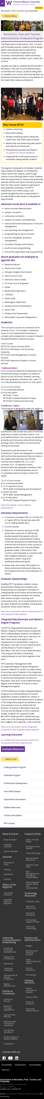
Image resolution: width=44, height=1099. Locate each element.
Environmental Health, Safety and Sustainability (32, 885)
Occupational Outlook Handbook (20, 152)
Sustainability (35, 1064)
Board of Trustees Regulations (9, 1008)
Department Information (15, 799)
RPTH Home (9, 823)
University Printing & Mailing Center (10, 950)
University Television (8, 969)
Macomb (16, 4)
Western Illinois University (26, 1)
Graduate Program (12, 775)
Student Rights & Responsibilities (11, 1038)
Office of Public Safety (32, 840)
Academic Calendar (8, 845)
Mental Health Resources (32, 859)
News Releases (10, 839)
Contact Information (13, 815)
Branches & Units (9, 863)
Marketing (8, 963)
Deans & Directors (30, 1003)
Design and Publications (9, 957)
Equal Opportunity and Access (33, 961)
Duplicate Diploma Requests (8, 901)
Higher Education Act (10, 985)
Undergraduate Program (15, 767)
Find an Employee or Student (31, 990)
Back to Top (9, 759)
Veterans (6, 1069)
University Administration (32, 1009)
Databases (8, 874)
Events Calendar (11, 851)
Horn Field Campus (12, 791)
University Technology (31, 927)
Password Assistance (30, 914)
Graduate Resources (13, 749)
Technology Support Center (33, 921)
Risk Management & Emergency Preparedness (32, 874)
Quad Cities (25, 4)
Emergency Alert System (33, 847)
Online (32, 4)
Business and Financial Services (32, 952)
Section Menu (10, 16)
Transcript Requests (8, 893)
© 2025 (2, 1094)
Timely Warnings (33, 853)
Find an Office (32, 997)
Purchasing (31, 975)
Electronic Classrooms (31, 907)
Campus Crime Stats (32, 866)
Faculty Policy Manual (9, 1015)
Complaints (9, 1043)
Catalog (7, 869)
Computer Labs (32, 901)
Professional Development (15, 783)
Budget (29, 946)
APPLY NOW (39, 8)
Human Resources (30, 969)
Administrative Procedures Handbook (10, 1023)
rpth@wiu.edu (5, 1089)
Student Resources (12, 807)
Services (7, 879)
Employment (20, 1064)
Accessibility (7, 1064)
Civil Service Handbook (9, 1031)
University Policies (8, 1000)
